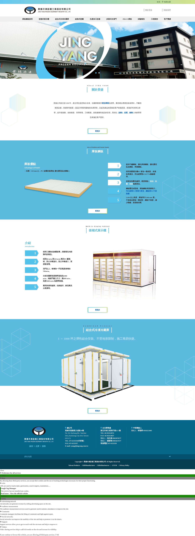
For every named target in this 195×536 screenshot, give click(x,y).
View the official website (19, 493)
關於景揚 (148, 10)
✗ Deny (2, 478)
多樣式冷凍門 (111, 19)
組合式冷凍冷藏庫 (62, 19)
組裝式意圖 (79, 19)
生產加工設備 (95, 19)
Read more (5, 493)
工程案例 (154, 19)
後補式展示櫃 (44, 19)
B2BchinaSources (103, 465)
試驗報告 (141, 19)
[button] (96, 73)
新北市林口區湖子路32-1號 (111, 431)
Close (2, 470)
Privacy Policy (124, 465)
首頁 (158, 2)
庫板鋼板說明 (27, 19)
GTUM (114, 465)
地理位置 (167, 2)
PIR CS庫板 (127, 19)
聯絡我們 (167, 10)
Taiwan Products (74, 465)
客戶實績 (167, 19)
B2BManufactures (88, 465)
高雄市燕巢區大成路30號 (74, 431)
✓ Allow (3, 476)
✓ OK (57, 535)
